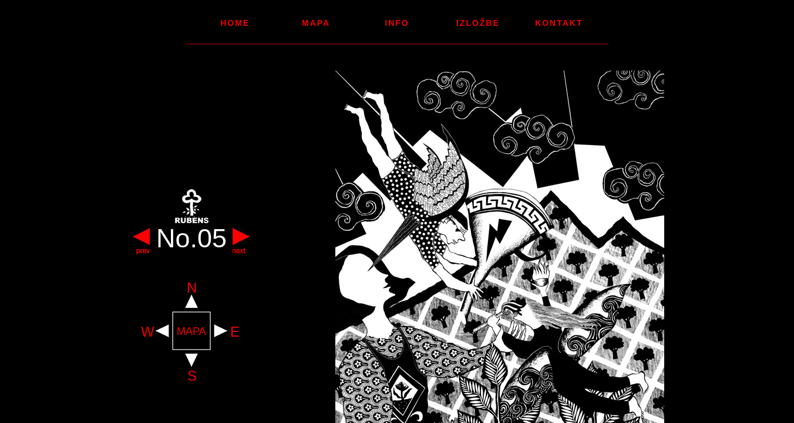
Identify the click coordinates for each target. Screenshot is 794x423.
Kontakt (559, 23)
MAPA (191, 332)
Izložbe (478, 23)
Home (235, 23)
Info (397, 23)
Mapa (316, 23)
